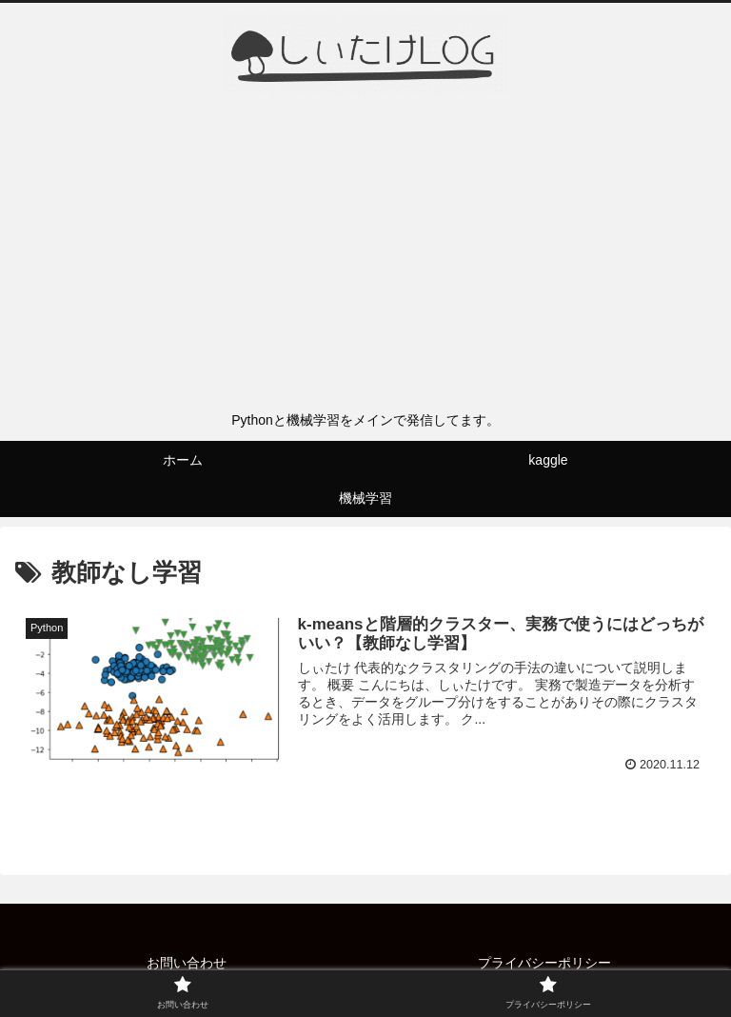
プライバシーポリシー (544, 962)
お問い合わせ (187, 962)
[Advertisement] (365, 258)
